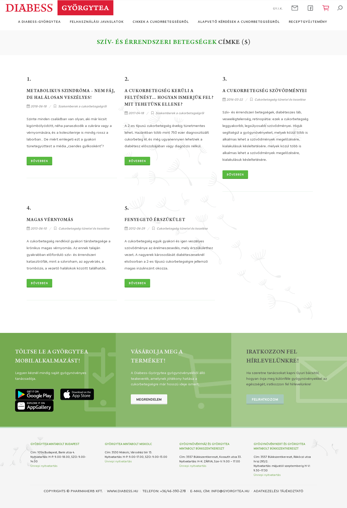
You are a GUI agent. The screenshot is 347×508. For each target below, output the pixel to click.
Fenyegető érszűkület (155, 220)
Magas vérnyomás (50, 220)
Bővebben (39, 161)
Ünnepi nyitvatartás (43, 466)
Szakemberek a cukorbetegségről (82, 106)
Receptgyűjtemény (308, 21)
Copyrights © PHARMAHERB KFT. (73, 490)
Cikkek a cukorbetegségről (161, 21)
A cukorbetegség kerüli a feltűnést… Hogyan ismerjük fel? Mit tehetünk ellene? (169, 98)
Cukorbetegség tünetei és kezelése (280, 99)
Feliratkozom (265, 399)
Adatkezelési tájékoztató (278, 490)
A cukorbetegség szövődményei (264, 91)
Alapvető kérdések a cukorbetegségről (239, 21)
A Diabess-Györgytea (39, 21)
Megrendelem (149, 399)
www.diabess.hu (122, 490)
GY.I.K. (278, 8)
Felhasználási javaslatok (97, 21)
